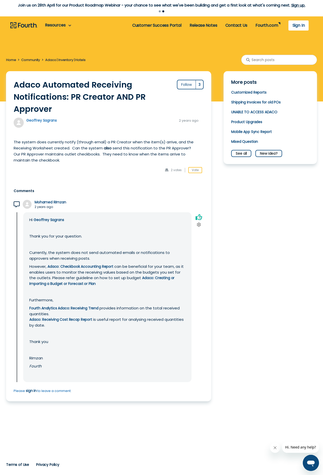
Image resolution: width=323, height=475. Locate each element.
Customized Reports (248, 92)
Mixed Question (244, 141)
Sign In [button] (298, 25)
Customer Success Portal (156, 25)
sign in (31, 390)
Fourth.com (266, 25)
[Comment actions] (198, 224)
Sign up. (298, 5)
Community (30, 60)
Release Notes (203, 25)
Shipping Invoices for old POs (256, 102)
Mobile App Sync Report (251, 131)
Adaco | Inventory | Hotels (65, 60)
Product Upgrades (246, 121)
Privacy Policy (47, 464)
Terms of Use (17, 464)
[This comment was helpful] (199, 217)
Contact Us (236, 25)
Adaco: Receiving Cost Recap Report (60, 319)
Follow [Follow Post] (186, 84)
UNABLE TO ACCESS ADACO (254, 112)
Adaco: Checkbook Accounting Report (80, 266)
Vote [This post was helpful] (195, 170)
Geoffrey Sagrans (41, 120)
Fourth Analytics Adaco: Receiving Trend (63, 308)
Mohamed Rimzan (50, 202)
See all (241, 153)
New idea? (269, 153)
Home (11, 60)
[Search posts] (279, 60)
